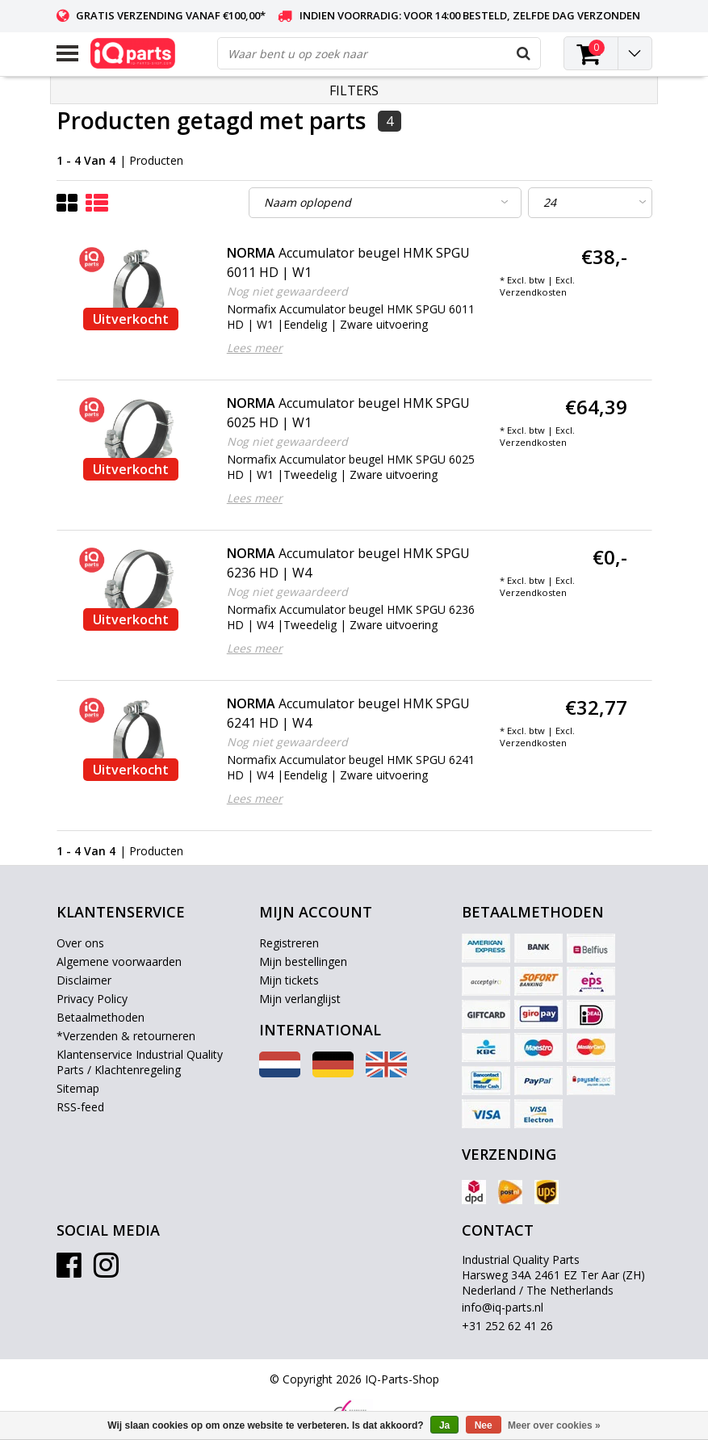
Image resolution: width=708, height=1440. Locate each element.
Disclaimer (84, 980)
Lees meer (255, 347)
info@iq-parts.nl (502, 1307)
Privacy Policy (92, 998)
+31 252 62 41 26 (507, 1325)
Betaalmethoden (101, 1017)
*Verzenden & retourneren (126, 1035)
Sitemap (78, 1088)
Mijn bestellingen (303, 961)
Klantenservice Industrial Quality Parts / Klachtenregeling (140, 1062)
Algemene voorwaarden (119, 961)
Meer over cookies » (554, 1425)
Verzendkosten (533, 292)
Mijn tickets (289, 980)
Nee (483, 1425)
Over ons (80, 943)
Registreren (289, 943)
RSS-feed (80, 1107)
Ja (444, 1425)
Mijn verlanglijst (300, 998)
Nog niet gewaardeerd (287, 291)
